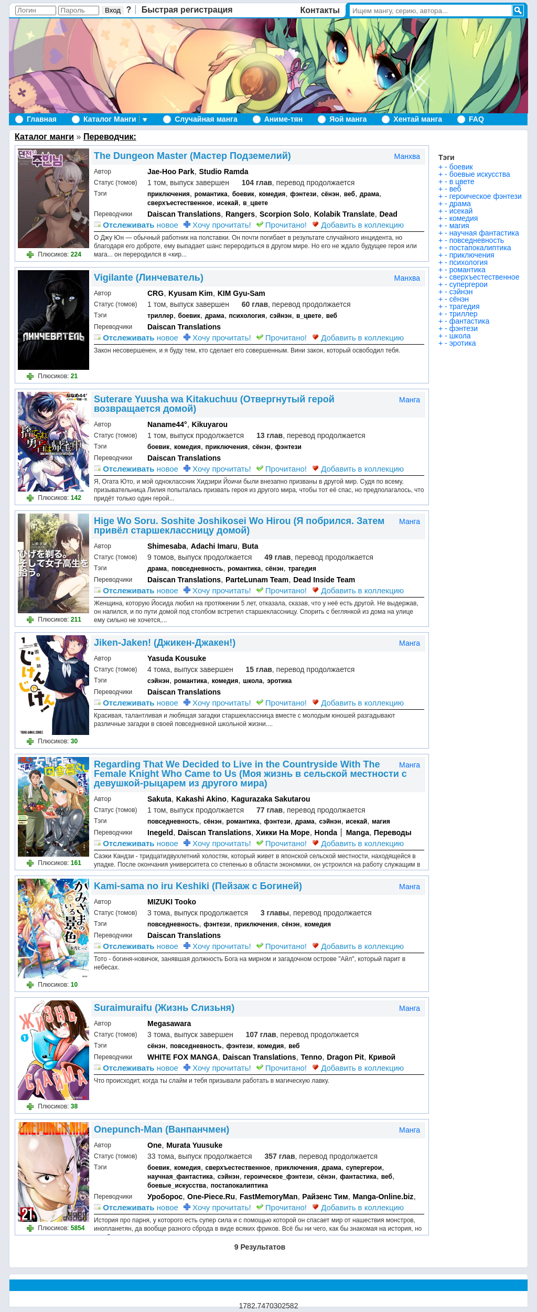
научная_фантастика (180, 1176)
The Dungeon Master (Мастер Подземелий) (192, 156)
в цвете (462, 181)
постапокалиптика (239, 1185)
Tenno (311, 1057)
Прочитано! (281, 224)
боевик (243, 194)
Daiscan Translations (184, 214)
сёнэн (330, 194)
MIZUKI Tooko (171, 902)
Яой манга (348, 119)
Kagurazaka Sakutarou (270, 799)
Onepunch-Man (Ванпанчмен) (161, 1129)
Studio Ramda (223, 171)
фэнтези (303, 194)
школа (252, 681)
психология (247, 315)
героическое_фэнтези (278, 1176)
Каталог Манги (109, 119)
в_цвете (255, 203)
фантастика (358, 1176)
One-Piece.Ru (211, 1196)
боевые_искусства (176, 1185)
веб (349, 194)
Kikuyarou (210, 424)
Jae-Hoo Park (170, 171)
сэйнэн (281, 315)
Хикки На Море (283, 832)
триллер (160, 315)
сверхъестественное (179, 203)
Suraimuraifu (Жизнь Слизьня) (164, 1007)
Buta (250, 546)
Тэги (446, 157)
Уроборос (164, 1196)
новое (136, 224)
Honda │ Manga (342, 832)
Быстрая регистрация (187, 9)
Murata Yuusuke (194, 1145)
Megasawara (169, 1023)
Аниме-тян (283, 119)
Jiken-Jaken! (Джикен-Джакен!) (164, 642)
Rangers (240, 214)
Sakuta (159, 799)
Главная (42, 119)
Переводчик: (109, 136)
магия (381, 821)
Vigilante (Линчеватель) (148, 277)
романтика (211, 194)
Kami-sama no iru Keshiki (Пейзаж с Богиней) (198, 886)
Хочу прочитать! (217, 224)
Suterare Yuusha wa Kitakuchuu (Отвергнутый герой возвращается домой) (214, 404)
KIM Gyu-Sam (241, 293)
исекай (228, 203)
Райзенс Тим (325, 1196)
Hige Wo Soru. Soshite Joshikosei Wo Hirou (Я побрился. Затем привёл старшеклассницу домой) (239, 526)
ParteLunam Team (256, 579)
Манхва (407, 156)
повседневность (197, 568)
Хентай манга (417, 119)
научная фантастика (484, 233)
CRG (155, 293)
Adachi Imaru (214, 546)
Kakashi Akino (201, 799)
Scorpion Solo (284, 214)
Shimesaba (166, 546)
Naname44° (167, 424)
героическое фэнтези (485, 196)
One (154, 1145)
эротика (279, 681)
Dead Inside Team (324, 579)
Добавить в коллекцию (358, 224)
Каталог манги (44, 136)
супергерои (364, 1167)
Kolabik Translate (344, 214)
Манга (409, 400)
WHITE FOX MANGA (182, 1057)
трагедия (302, 568)
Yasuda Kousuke (176, 658)
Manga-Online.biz (382, 1196)
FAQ (476, 119)
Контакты (320, 10)
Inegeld (160, 832)
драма (369, 194)
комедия (272, 194)
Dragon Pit (345, 1057)
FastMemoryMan (268, 1196)
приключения (168, 194)
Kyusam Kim (190, 293)
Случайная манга (206, 119)
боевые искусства (479, 174)
